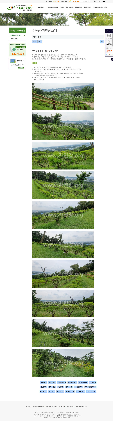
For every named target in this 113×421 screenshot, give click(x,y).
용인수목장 (52, 382)
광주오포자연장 (80, 391)
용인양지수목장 (83, 382)
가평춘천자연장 (91, 391)
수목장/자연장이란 (38, 406)
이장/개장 (62, 406)
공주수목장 (69, 387)
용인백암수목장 (61, 382)
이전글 (34, 41)
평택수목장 (52, 387)
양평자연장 (60, 391)
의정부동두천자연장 (90, 387)
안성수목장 (43, 387)
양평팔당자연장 (70, 391)
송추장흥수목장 (78, 387)
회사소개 (28, 406)
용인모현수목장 (72, 382)
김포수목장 (93, 382)
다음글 (39, 41)
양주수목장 (43, 382)
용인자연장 (52, 391)
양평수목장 (60, 387)
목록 (102, 41)
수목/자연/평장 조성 (81, 406)
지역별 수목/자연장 (51, 406)
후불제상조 (70, 406)
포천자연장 (43, 391)
